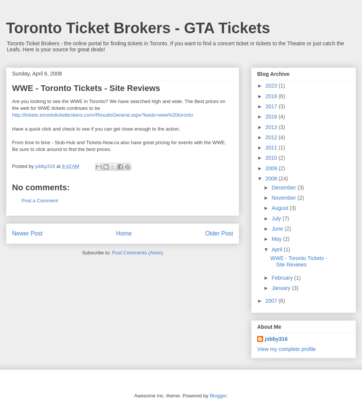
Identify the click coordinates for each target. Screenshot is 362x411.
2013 (272, 127)
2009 (272, 168)
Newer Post (27, 233)
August (280, 208)
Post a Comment (39, 200)
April (278, 249)
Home (124, 233)
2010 (272, 158)
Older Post (219, 233)
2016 (272, 117)
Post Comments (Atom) (137, 253)
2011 (272, 148)
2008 (272, 178)
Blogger (218, 396)
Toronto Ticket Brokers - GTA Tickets (138, 28)
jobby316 (276, 339)
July (277, 219)
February (283, 278)
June (278, 229)
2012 (272, 137)
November (284, 198)
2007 (272, 301)
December (284, 188)
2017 (272, 106)
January (282, 288)
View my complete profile (286, 349)
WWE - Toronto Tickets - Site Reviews (298, 261)
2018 (272, 96)
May (277, 239)
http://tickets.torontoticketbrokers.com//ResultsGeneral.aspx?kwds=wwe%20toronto (102, 115)
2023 (272, 86)
